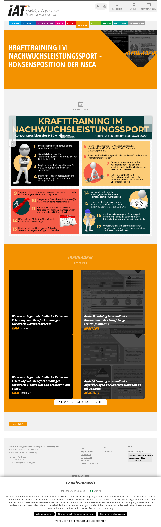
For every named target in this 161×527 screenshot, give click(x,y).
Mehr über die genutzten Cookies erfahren (80, 523)
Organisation (86, 457)
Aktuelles (85, 460)
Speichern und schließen (112, 516)
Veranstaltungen (148, 9)
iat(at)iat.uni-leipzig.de (25, 462)
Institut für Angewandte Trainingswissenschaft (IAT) (33, 11)
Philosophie (86, 454)
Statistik (98, 493)
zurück (18, 424)
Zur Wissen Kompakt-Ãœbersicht (80, 402)
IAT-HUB (133, 9)
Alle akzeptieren (44, 516)
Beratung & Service (89, 463)
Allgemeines (117, 9)
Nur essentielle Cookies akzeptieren (76, 516)
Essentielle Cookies (75, 493)
